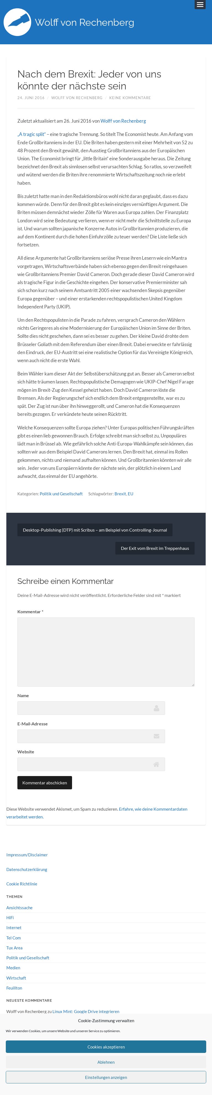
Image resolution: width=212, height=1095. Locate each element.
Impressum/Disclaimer (27, 854)
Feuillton (14, 987)
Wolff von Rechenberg (84, 22)
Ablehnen (106, 1062)
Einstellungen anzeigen (106, 1077)
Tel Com (13, 937)
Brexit (120, 493)
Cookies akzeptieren (106, 1046)
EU (130, 493)
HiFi (10, 917)
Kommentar (30, 611)
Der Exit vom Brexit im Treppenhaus (155, 548)
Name (23, 695)
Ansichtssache (19, 907)
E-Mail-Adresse (32, 723)
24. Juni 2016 (31, 98)
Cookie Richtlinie (21, 883)
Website (25, 751)
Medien (13, 967)
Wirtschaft (16, 977)
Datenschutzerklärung (26, 869)
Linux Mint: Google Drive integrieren (85, 1011)
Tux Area (14, 947)
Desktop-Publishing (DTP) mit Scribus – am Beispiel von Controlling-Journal (95, 529)
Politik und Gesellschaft (61, 493)
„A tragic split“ (31, 134)
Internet (14, 927)
